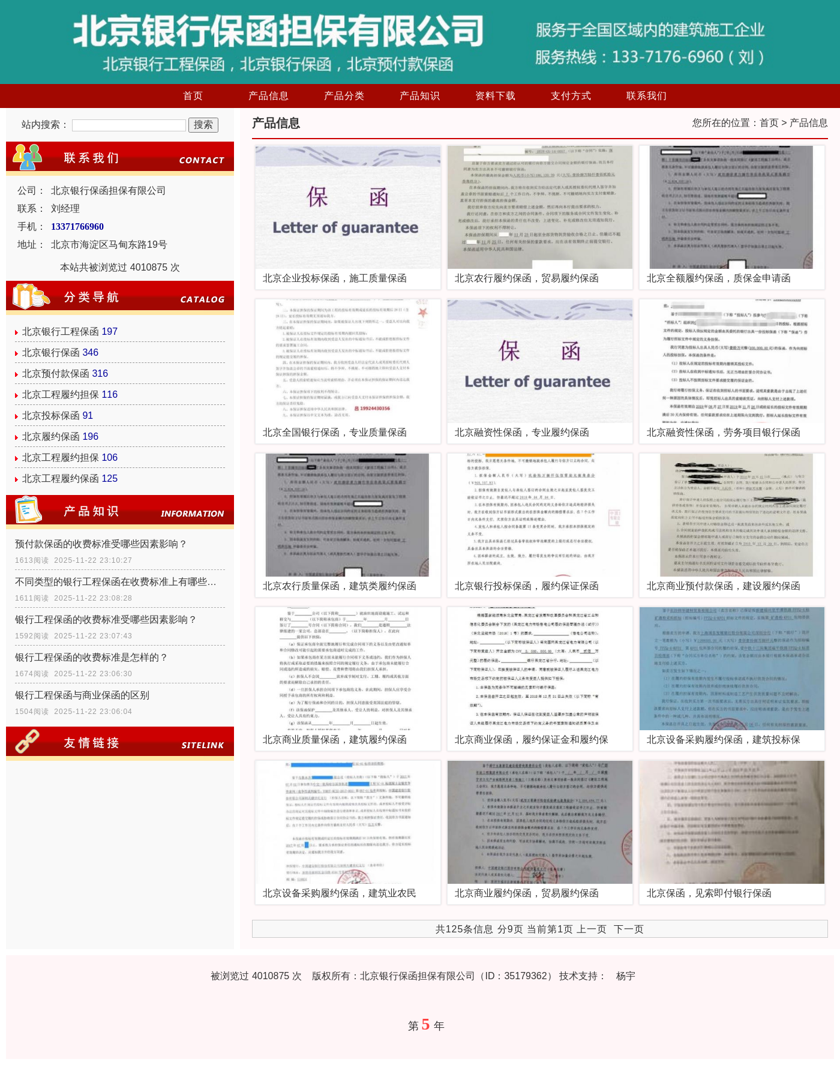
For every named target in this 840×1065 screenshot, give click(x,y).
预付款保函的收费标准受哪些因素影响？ (101, 544)
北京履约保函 (51, 436)
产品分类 (344, 96)
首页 (193, 96)
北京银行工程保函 (60, 331)
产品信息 (268, 96)
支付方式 (571, 96)
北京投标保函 (51, 415)
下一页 (629, 929)
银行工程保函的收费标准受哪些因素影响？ (106, 619)
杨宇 (625, 976)
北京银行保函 (51, 352)
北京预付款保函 (55, 373)
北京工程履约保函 (60, 478)
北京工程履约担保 (60, 394)
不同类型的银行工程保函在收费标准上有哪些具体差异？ (120, 582)
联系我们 (646, 96)
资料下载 (495, 96)
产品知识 (420, 96)
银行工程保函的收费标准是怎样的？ (92, 657)
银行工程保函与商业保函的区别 (82, 695)
